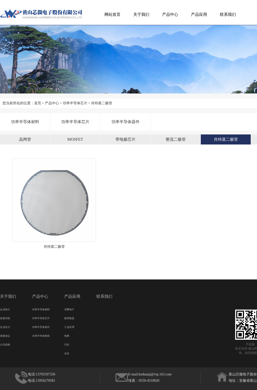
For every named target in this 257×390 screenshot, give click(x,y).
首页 (37, 103)
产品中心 (170, 14)
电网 (66, 335)
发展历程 (5, 317)
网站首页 (112, 14)
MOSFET (75, 139)
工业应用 (69, 326)
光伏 (66, 353)
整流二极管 (176, 139)
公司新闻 (5, 344)
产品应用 (199, 14)
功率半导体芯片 (75, 103)
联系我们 (228, 14)
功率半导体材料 (25, 122)
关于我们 (141, 14)
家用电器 (69, 317)
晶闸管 (25, 139)
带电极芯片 (125, 139)
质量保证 (5, 335)
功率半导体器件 (125, 122)
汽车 (66, 344)
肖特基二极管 (101, 103)
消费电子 (69, 309)
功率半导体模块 (41, 335)
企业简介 (5, 309)
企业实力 (5, 326)
